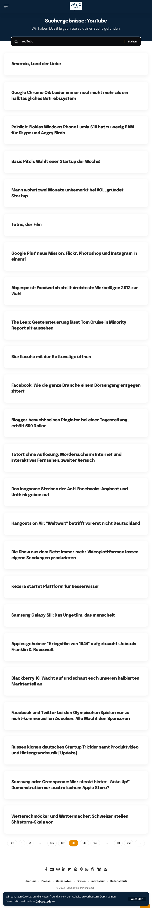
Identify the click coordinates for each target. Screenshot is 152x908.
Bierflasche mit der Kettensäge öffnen (51, 357)
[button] (137, 899)
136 (52, 843)
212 (129, 843)
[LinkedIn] (63, 869)
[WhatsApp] (86, 869)
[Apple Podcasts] (81, 869)
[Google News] (52, 869)
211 (118, 843)
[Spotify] (75, 869)
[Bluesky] (99, 869)
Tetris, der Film (26, 225)
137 (63, 843)
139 (84, 843)
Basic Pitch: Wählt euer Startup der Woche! (55, 161)
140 (95, 843)
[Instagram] (58, 869)
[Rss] (105, 869)
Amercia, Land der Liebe (36, 64)
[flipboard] (69, 869)
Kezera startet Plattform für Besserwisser (55, 586)
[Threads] (93, 869)
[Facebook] (46, 869)
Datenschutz (43, 901)
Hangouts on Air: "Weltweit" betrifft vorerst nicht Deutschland (75, 523)
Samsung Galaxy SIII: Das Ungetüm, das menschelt (63, 615)
